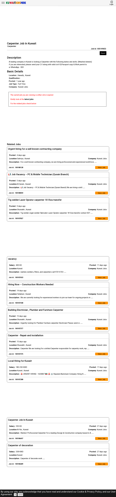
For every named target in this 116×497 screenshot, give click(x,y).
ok (15, 495)
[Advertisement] (58, 24)
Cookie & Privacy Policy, (90, 491)
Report (103, 53)
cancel (20, 495)
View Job (101, 168)
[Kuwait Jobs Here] (16, 4)
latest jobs (29, 99)
